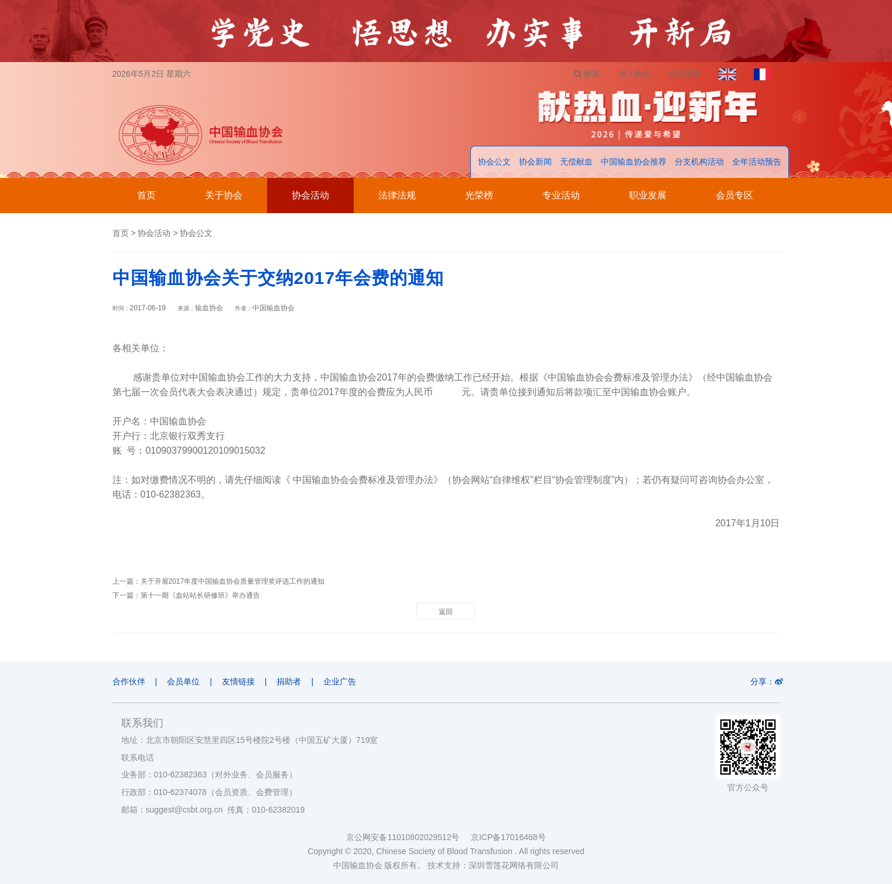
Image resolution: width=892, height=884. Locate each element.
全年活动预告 (756, 161)
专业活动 (561, 195)
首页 (146, 195)
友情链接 (238, 681)
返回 (446, 612)
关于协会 (223, 195)
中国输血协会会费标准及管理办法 (363, 480)
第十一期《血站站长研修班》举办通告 (200, 595)
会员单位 (183, 681)
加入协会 (634, 73)
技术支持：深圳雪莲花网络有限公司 (493, 865)
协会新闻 (535, 161)
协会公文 (494, 161)
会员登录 (684, 73)
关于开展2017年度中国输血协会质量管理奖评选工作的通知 (233, 581)
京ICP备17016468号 (508, 837)
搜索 (587, 73)
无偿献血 (576, 161)
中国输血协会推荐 (634, 161)
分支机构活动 (699, 161)
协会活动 (310, 195)
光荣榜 (479, 195)
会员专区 (734, 195)
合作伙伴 (128, 681)
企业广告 (339, 681)
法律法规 (397, 195)
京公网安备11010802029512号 (408, 837)
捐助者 (288, 681)
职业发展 (648, 195)
